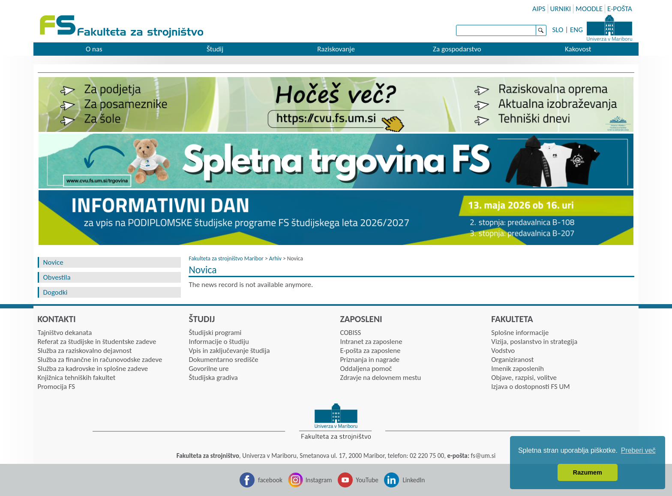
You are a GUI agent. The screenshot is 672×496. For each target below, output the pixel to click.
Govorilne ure (208, 368)
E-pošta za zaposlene (370, 350)
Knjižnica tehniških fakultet (77, 377)
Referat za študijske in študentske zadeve (97, 341)
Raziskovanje (336, 49)
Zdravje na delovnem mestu (380, 377)
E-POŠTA (619, 8)
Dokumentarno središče (223, 359)
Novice (53, 262)
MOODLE (589, 8)
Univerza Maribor (609, 28)
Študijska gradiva (213, 377)
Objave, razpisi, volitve (523, 377)
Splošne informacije (520, 332)
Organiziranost (512, 359)
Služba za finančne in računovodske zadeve (100, 359)
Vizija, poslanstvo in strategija (534, 341)
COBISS (350, 332)
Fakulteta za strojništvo (122, 27)
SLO (558, 29)
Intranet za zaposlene (371, 341)
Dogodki (55, 292)
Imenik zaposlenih (517, 368)
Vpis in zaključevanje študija (229, 350)
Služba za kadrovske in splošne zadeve (93, 368)
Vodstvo (503, 350)
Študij (215, 49)
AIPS (539, 8)
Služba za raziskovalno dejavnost (85, 350)
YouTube (367, 480)
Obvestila (57, 277)
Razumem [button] (587, 472)
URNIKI (560, 8)
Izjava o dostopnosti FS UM (530, 386)
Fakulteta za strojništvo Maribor (226, 258)
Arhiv (275, 258)
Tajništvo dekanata (65, 332)
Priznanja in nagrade (369, 359)
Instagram (319, 480)
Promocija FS (56, 386)
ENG (576, 29)
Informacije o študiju (219, 341)
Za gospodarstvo (457, 49)
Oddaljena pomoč (366, 368)
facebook (270, 480)
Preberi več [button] (638, 450)
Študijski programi (215, 332)
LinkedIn (413, 480)
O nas (94, 49)
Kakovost (578, 49)
